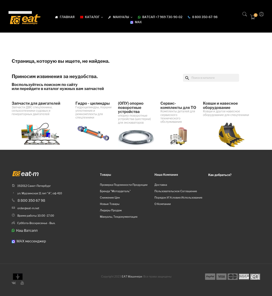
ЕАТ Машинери (132, 276)
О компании (162, 204)
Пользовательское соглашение (175, 191)
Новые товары (109, 204)
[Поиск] (211, 78)
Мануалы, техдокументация (118, 216)
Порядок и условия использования (178, 197)
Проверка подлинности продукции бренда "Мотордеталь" (123, 188)
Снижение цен (110, 197)
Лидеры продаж (111, 210)
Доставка (160, 184)
